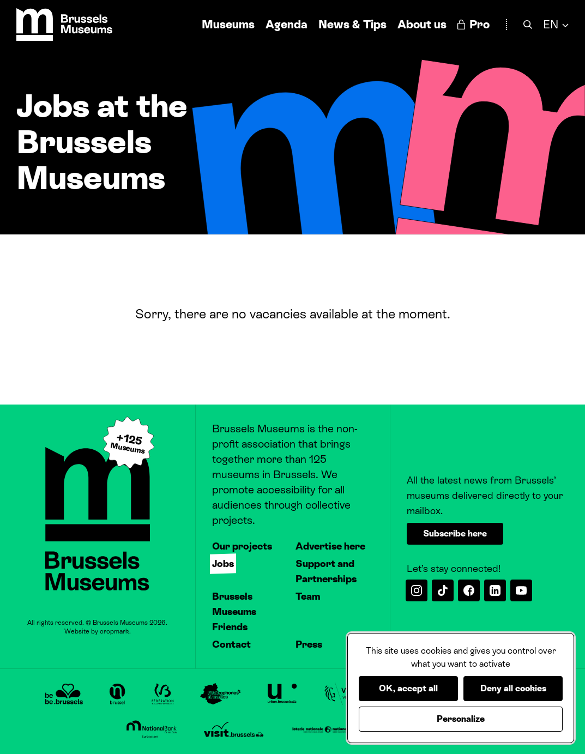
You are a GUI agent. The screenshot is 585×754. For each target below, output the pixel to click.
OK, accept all (408, 688)
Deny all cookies (513, 688)
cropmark (114, 631)
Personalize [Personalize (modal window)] (461, 719)
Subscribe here (455, 533)
